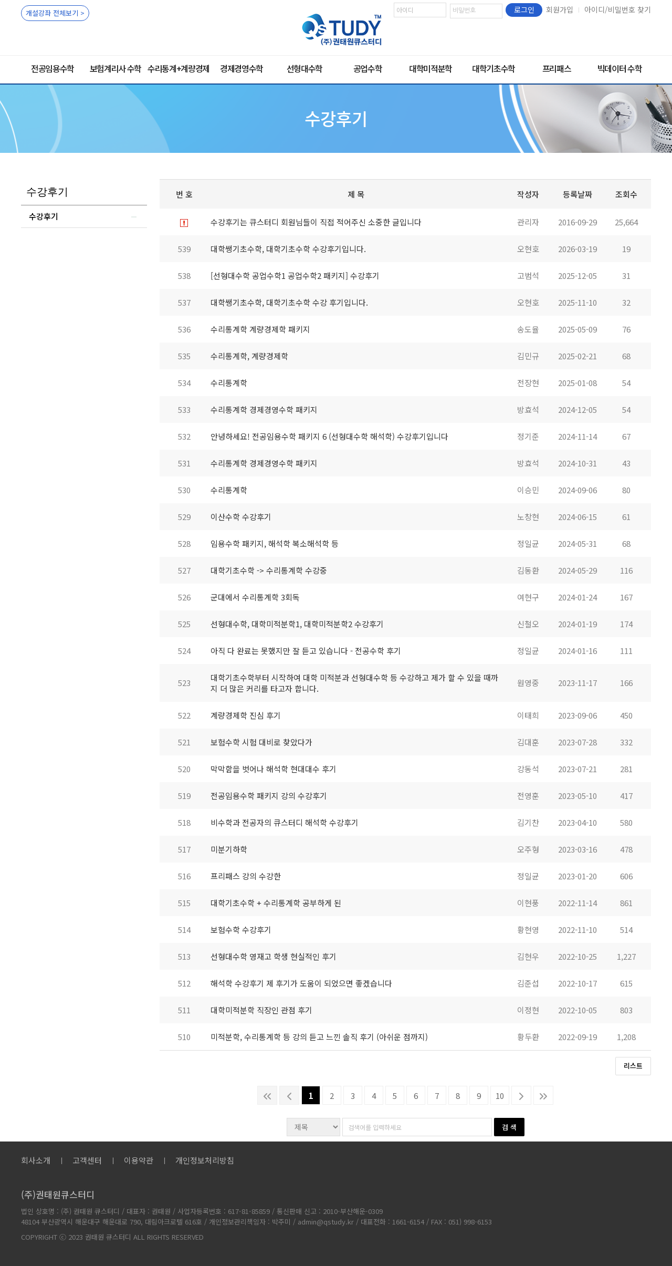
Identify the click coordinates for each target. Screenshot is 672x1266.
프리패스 (556, 68)
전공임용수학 (52, 68)
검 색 (509, 1127)
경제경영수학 (241, 68)
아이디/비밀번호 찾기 (617, 9)
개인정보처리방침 (204, 1160)
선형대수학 (304, 68)
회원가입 (559, 9)
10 (500, 1095)
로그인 (524, 9)
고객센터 (87, 1160)
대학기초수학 (493, 68)
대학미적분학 (430, 68)
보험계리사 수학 (115, 68)
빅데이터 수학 (619, 68)
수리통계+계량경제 (178, 68)
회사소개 (35, 1160)
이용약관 (138, 1160)
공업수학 (367, 68)
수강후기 (43, 216)
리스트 (633, 1066)
